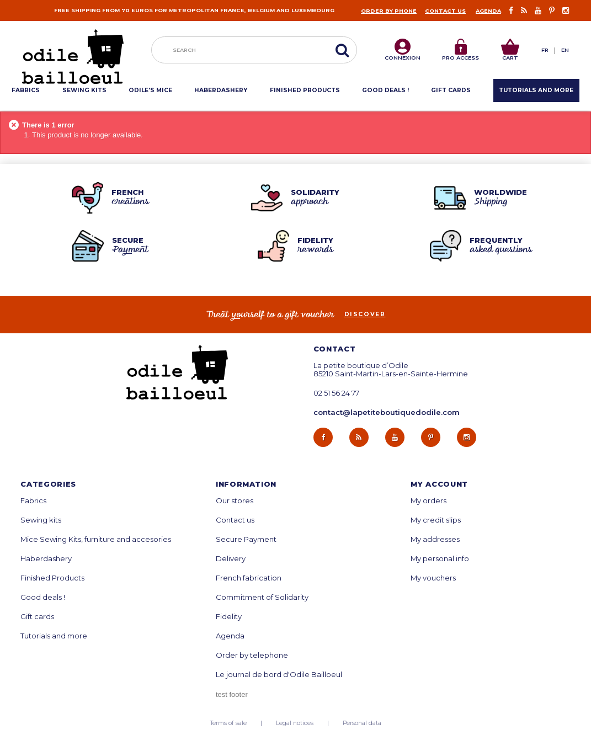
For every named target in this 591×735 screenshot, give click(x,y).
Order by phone (389, 11)
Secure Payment (246, 539)
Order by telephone (252, 655)
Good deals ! (42, 597)
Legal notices (294, 723)
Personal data (362, 723)
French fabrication (248, 578)
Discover (365, 314)
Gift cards (37, 616)
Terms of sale (228, 723)
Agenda (488, 11)
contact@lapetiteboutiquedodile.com (386, 412)
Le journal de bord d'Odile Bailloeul (279, 674)
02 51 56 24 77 (336, 393)
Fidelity (229, 616)
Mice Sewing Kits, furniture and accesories (95, 539)
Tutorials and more (53, 636)
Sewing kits (40, 520)
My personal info (440, 559)
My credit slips (436, 520)
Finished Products (52, 578)
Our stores (234, 501)
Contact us (445, 11)
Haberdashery (46, 559)
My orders (428, 501)
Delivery (231, 559)
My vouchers (433, 578)
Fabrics (33, 501)
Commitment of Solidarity (262, 597)
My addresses (435, 539)
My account (439, 484)
